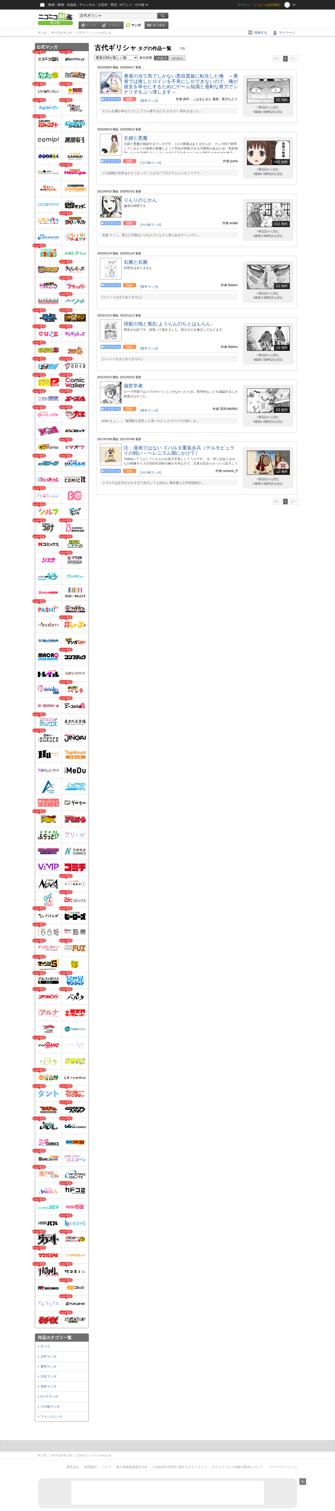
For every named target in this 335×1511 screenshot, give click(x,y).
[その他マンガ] (150, 163)
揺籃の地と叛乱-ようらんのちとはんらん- (168, 323)
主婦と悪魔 (136, 138)
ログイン (243, 5)
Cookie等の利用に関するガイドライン (180, 1467)
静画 (61, 5)
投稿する (260, 32)
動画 (51, 5)
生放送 (71, 5)
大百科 (103, 5)
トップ (91, 25)
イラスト (113, 25)
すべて (45, 1346)
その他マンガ (49, 1406)
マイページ (287, 32)
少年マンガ (48, 1356)
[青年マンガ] (149, 101)
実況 (114, 5)
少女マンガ (48, 1376)
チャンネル (87, 5)
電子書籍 (158, 25)
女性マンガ (48, 1386)
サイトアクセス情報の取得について (237, 1467)
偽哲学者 (133, 385)
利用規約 (90, 1467)
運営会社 (72, 1467)
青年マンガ (48, 1366)
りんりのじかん (140, 200)
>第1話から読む (268, 107)
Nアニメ (126, 5)
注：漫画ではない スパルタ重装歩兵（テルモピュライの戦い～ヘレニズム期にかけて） (179, 450)
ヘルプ (106, 1467)
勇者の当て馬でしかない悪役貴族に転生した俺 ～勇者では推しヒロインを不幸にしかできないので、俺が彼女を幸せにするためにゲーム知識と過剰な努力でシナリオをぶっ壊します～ (181, 84)
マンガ (136, 25)
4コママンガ (49, 1396)
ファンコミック (51, 1417)
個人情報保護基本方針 (132, 1467)
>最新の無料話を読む (268, 112)
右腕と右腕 (136, 262)
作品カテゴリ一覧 (55, 1337)
